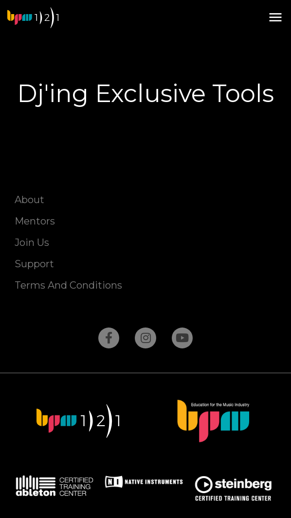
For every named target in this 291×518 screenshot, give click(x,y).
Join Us (32, 242)
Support (34, 264)
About (29, 200)
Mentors (35, 221)
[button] (275, 18)
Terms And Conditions (68, 285)
